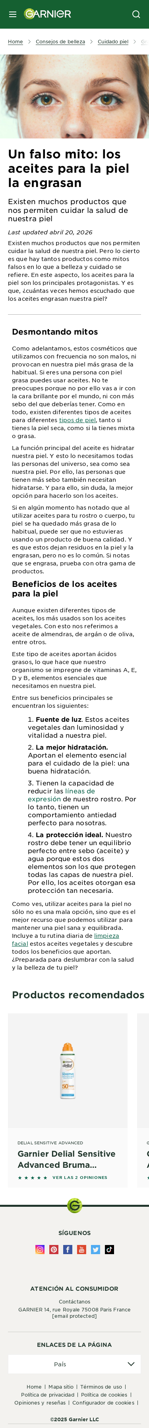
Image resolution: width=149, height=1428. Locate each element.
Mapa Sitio (61, 1386)
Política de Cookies (104, 1394)
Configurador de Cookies (103, 1402)
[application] (74, 1364)
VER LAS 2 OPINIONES (80, 1177)
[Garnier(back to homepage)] (44, 14)
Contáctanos (74, 1301)
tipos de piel (77, 419)
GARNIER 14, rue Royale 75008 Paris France (74, 1312)
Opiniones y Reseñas (40, 1402)
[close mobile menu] (12, 14)
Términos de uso (101, 1386)
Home (34, 1386)
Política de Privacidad (47, 1394)
